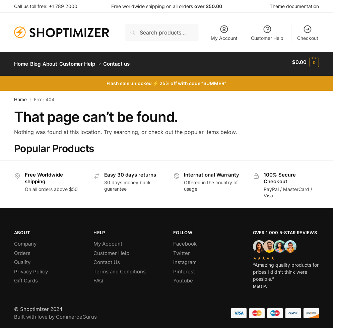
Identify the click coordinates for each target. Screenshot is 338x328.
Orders (22, 249)
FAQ (98, 277)
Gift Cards (26, 277)
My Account (224, 32)
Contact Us (106, 259)
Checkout (307, 32)
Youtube (183, 277)
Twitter (181, 249)
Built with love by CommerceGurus (55, 313)
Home (20, 96)
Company (25, 240)
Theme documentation (294, 6)
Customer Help (267, 32)
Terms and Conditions (119, 268)
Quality (22, 259)
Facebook (185, 240)
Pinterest (184, 268)
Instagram (185, 259)
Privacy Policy (31, 268)
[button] (305, 62)
